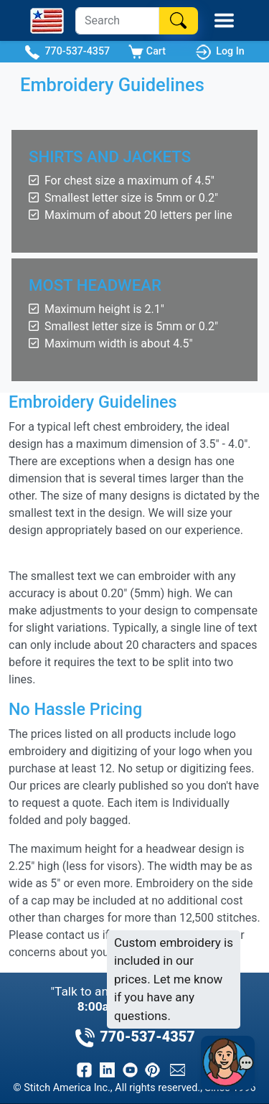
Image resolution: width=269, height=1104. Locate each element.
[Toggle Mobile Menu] (224, 20)
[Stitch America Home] (47, 20)
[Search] (117, 20)
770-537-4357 (67, 52)
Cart (147, 52)
